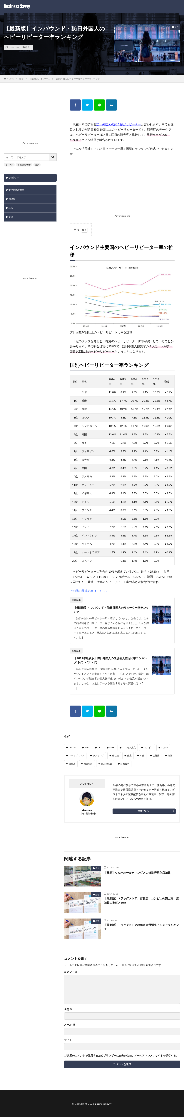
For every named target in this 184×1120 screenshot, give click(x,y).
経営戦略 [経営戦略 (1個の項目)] (88, 766)
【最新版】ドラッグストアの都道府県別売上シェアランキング (140, 930)
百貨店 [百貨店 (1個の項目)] (72, 766)
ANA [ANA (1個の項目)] (87, 750)
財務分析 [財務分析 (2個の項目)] (125, 766)
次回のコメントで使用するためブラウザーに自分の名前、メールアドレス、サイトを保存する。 (122, 1058)
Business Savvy (17, 6)
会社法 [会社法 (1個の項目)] (115, 758)
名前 (68, 1012)
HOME (10, 78)
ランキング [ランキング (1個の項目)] (98, 758)
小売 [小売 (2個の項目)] (142, 758)
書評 (37, 165)
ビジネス (9, 165)
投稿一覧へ (143, 813)
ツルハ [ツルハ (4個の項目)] (164, 750)
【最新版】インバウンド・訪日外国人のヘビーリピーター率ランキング (64, 78)
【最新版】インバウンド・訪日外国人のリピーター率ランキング (110, 610)
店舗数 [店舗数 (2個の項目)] (156, 758)
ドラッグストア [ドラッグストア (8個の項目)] (76, 758)
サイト (68, 1042)
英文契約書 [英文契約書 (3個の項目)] (106, 766)
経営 (27, 47)
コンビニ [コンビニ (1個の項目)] (148, 750)
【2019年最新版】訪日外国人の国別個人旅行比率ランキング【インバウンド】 (111, 662)
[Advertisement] (122, 186)
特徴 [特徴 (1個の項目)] (170, 758)
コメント (71, 974)
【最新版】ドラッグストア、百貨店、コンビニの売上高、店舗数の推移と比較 (140, 904)
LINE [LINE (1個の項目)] (111, 750)
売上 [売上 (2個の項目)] (129, 758)
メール (69, 1027)
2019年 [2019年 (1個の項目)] (72, 750)
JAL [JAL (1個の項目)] (99, 750)
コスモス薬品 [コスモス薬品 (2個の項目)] (129, 750)
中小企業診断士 (24, 165)
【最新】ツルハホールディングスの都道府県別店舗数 (140, 877)
